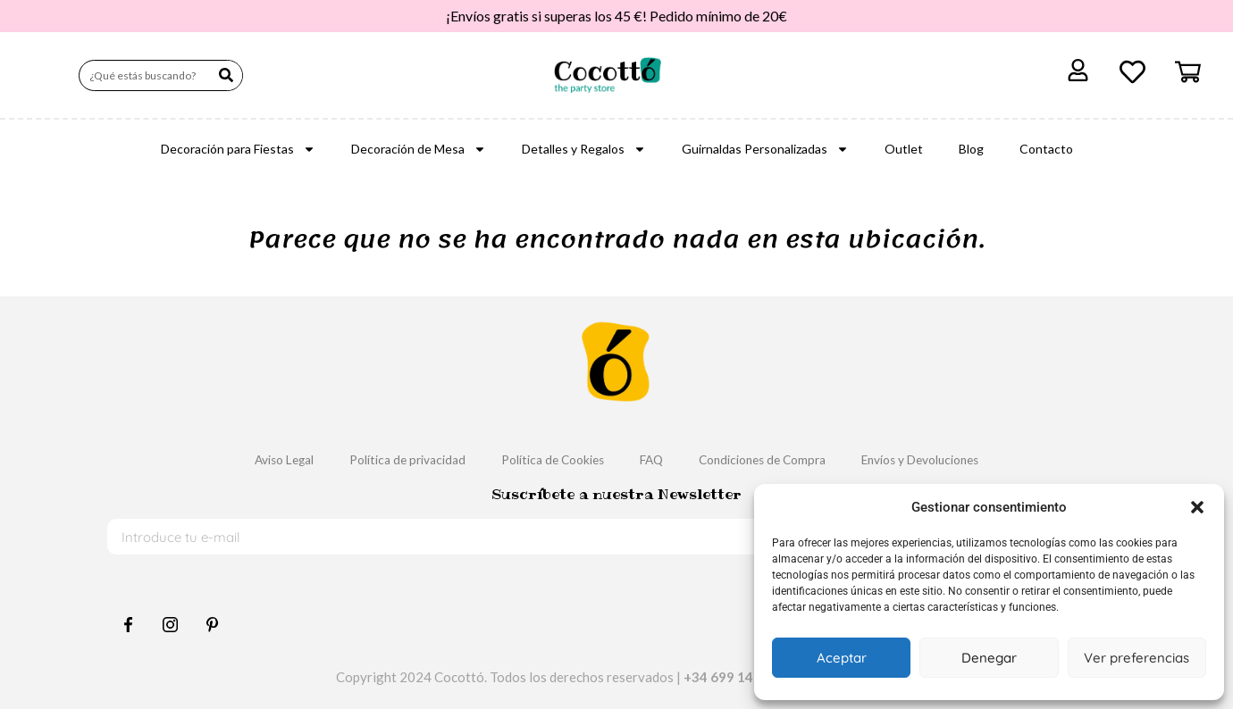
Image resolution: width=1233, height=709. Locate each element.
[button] (1197, 507)
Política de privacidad (382, 459)
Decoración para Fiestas (238, 149)
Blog (971, 148)
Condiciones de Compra (777, 459)
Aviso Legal (246, 459)
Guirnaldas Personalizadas (765, 149)
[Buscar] (226, 75)
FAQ (654, 459)
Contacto (1046, 148)
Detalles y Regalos (584, 149)
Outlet (904, 148)
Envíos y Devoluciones (954, 459)
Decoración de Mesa (418, 149)
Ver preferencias (1136, 657)
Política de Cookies (544, 459)
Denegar (989, 657)
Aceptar (842, 657)
